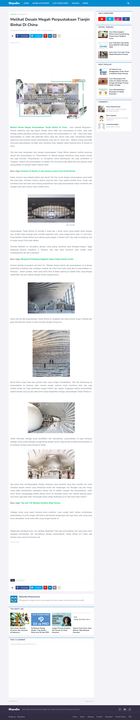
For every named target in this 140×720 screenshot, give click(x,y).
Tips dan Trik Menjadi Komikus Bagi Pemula (40, 503)
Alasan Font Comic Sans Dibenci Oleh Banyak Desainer (82, 630)
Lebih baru (13, 701)
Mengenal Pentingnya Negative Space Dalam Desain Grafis (47, 259)
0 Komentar (48, 30)
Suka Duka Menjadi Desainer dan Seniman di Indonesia (19, 630)
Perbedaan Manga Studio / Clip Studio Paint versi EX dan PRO (40, 630)
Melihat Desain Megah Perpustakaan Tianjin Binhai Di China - (39, 127)
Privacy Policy (121, 717)
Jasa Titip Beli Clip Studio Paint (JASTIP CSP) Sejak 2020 (119, 45)
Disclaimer (109, 717)
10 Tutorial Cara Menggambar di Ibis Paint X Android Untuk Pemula (119, 71)
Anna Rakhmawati (113, 107)
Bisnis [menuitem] (85, 3)
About (82, 717)
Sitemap (91, 717)
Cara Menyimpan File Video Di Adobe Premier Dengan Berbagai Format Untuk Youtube (118, 82)
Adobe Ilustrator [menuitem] (40, 3)
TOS (130, 717)
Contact (99, 717)
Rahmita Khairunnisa (29, 596)
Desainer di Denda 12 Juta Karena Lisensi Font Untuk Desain (48, 171)
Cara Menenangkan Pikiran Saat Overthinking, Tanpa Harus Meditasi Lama (119, 35)
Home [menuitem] (26, 3)
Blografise (21, 717)
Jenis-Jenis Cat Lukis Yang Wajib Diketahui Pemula (119, 53)
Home (75, 717)
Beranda (13, 14)
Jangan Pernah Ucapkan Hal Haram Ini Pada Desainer (61, 630)
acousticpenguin (112, 124)
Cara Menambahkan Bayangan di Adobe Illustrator (116, 92)
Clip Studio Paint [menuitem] (60, 3)
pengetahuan (22, 14)
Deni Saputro (111, 116)
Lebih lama (89, 701)
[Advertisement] (51, 60)
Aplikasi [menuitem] (75, 3)
